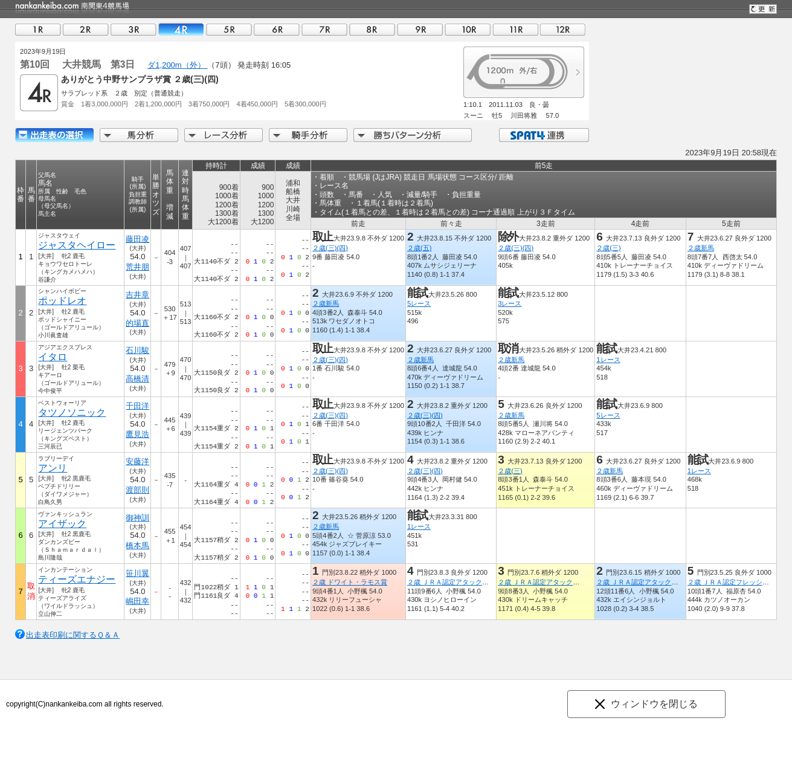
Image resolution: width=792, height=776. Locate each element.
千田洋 (137, 405)
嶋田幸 (137, 601)
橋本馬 (137, 545)
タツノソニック (72, 412)
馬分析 (139, 135)
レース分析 (223, 135)
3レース (509, 303)
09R (420, 29)
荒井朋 (137, 266)
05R (229, 29)
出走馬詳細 (54, 135)
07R (324, 29)
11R (515, 29)
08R (372, 29)
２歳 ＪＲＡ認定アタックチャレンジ (461, 582)
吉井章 (137, 294)
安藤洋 (137, 461)
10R (468, 29)
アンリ (52, 468)
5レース (419, 303)
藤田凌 (137, 239)
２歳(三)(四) (330, 247)
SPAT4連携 (543, 135)
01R (38, 29)
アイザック (62, 524)
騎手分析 (308, 135)
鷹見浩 (137, 434)
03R (133, 29)
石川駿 (137, 350)
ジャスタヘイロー (76, 245)
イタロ (52, 357)
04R (181, 29)
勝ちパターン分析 (412, 135)
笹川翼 (137, 573)
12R (563, 29)
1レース (608, 359)
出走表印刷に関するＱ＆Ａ (73, 634)
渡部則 (137, 489)
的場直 (137, 323)
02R (86, 29)
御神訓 (137, 517)
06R (277, 29)
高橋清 (137, 378)
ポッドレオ (62, 301)
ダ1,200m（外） (177, 65)
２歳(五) (419, 247)
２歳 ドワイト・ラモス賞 (349, 582)
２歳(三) (608, 247)
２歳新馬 (700, 247)
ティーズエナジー (76, 579)
